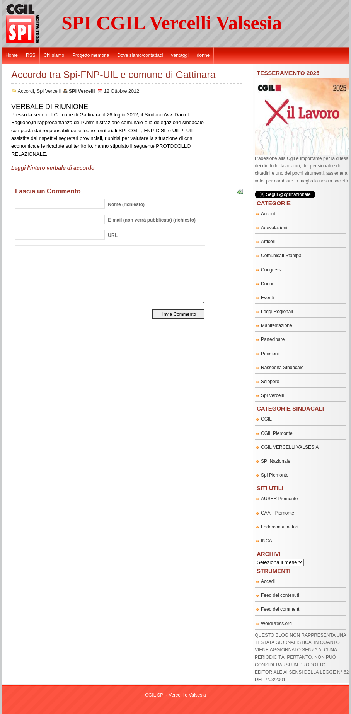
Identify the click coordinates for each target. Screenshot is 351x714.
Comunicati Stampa (281, 255)
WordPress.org (276, 623)
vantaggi (180, 55)
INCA (266, 541)
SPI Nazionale (275, 461)
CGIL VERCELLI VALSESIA (290, 447)
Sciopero (270, 381)
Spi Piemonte (274, 475)
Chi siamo (54, 55)
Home (11, 55)
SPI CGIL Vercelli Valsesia (171, 23)
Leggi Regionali (277, 311)
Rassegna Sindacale (282, 367)
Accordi (26, 91)
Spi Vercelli (49, 91)
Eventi (267, 297)
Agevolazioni (274, 227)
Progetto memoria (90, 55)
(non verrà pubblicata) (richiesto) (152, 220)
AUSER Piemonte (279, 498)
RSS (31, 55)
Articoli (268, 241)
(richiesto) (126, 204)
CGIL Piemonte (277, 433)
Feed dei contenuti (280, 595)
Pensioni (270, 353)
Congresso (272, 270)
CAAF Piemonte (277, 513)
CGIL (266, 419)
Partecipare (273, 339)
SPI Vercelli (82, 91)
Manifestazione (276, 325)
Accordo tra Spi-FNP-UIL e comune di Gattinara (113, 74)
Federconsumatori (279, 527)
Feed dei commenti (280, 609)
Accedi (268, 581)
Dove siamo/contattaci (140, 55)
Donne (267, 283)
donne (203, 55)
